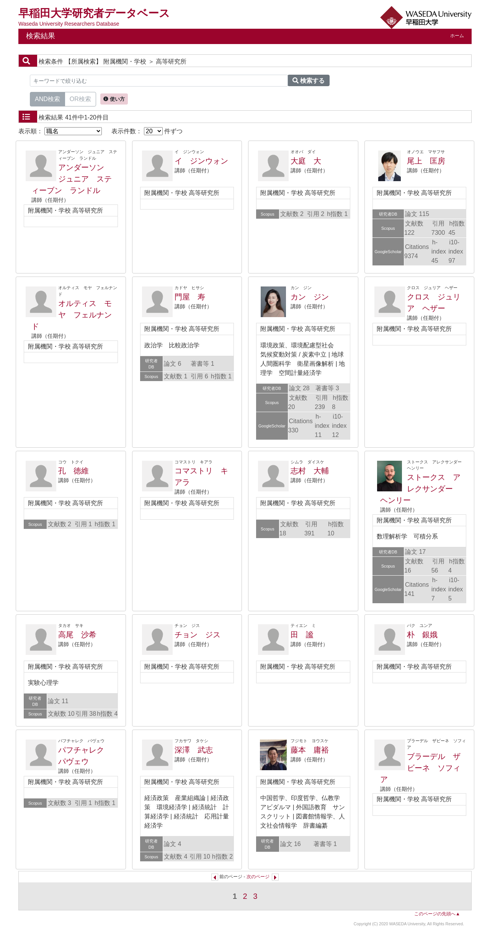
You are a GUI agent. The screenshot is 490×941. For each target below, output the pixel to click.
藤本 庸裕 (310, 750)
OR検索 (80, 98)
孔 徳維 (73, 470)
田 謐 (302, 634)
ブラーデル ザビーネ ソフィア (420, 768)
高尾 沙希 (77, 634)
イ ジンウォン (201, 161)
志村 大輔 (310, 470)
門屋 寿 (190, 297)
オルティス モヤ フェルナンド (71, 315)
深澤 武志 (194, 750)
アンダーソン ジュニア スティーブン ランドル (71, 179)
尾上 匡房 (426, 161)
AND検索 (47, 98)
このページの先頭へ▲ (437, 913)
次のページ (258, 876)
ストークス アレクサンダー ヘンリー (420, 488)
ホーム (457, 35)
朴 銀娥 (422, 634)
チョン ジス (197, 634)
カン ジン (310, 297)
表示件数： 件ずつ (147, 131)
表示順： (60, 131)
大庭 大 (306, 161)
